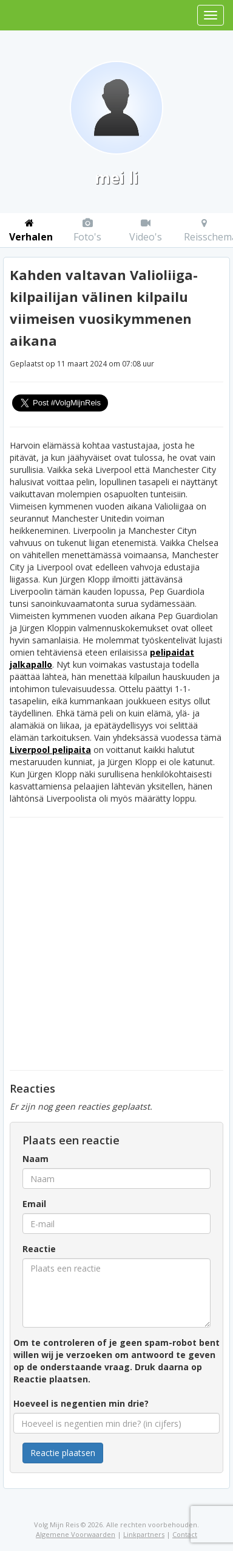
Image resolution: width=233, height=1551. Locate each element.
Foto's (87, 230)
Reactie (39, 1249)
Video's (145, 230)
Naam (35, 1158)
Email (34, 1204)
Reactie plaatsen (62, 1452)
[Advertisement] (114, 944)
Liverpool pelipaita (50, 749)
